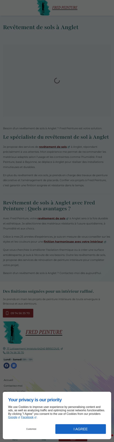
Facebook (27, 417)
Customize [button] (31, 429)
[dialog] (57, 415)
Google (12, 417)
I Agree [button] (80, 429)
